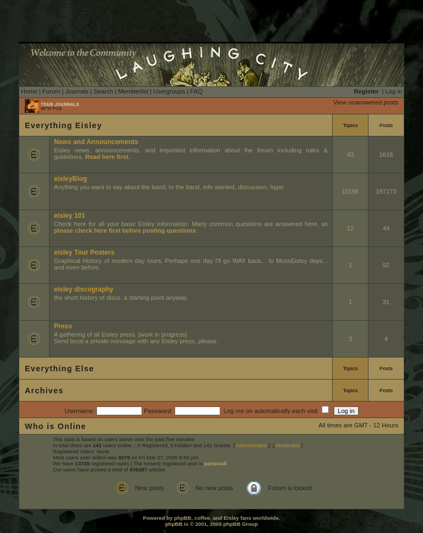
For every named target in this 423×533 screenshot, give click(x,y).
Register (366, 91)
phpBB (173, 524)
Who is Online (55, 426)
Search (103, 91)
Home (29, 91)
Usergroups (169, 91)
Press (63, 326)
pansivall (215, 463)
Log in (394, 91)
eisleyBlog (70, 179)
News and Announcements (96, 142)
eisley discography (83, 289)
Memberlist (133, 91)
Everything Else (59, 368)
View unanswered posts (365, 102)
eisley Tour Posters (84, 252)
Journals (76, 91)
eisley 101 (69, 215)
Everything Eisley (63, 125)
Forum (51, 91)
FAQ (196, 91)
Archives (44, 390)
